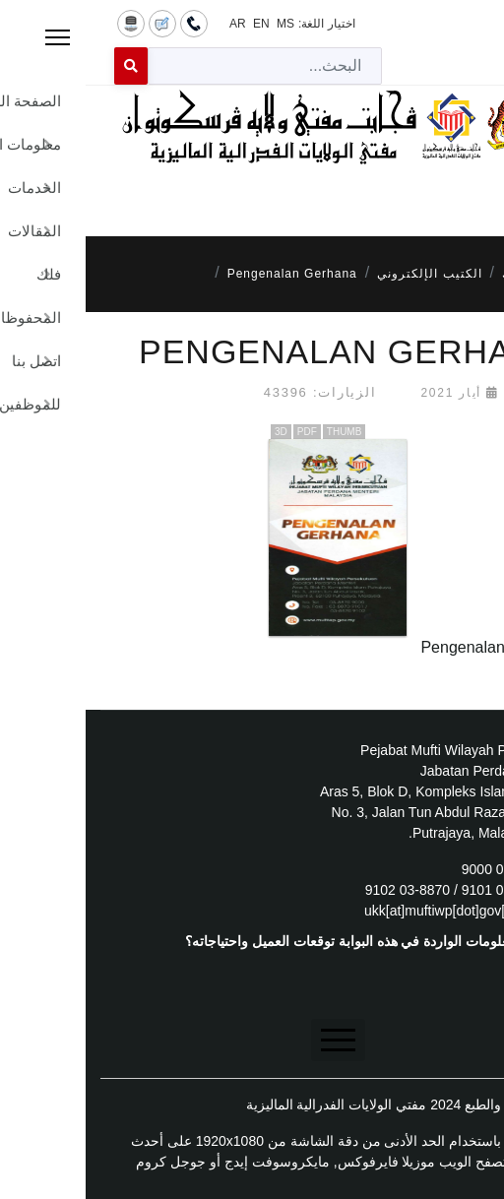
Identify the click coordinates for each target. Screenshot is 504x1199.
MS (200, 24)
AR (152, 24)
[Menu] (252, 192)
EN (175, 24)
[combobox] (179, 66)
